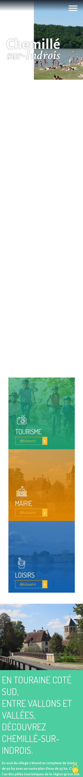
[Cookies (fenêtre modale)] (75, 769)
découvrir (28, 441)
